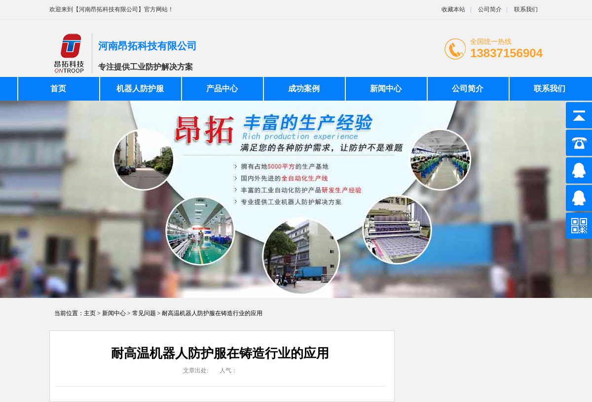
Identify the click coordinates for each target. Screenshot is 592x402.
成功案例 (304, 88)
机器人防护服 (140, 88)
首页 (58, 88)
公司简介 (489, 9)
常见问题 (144, 313)
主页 (90, 313)
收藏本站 (453, 9)
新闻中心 (386, 88)
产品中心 (222, 88)
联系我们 (526, 9)
